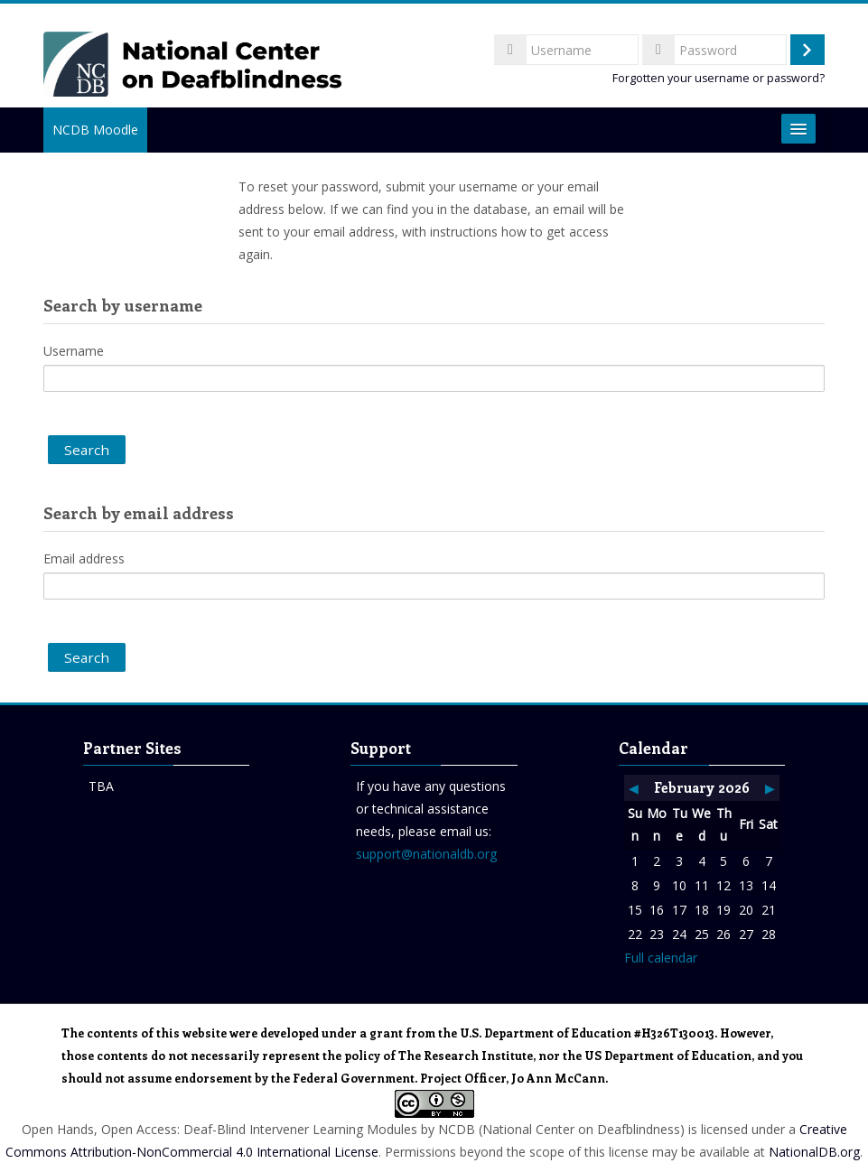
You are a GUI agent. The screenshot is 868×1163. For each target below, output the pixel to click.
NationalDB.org (814, 1151)
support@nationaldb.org (426, 853)
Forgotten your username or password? (718, 78)
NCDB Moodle (95, 129)
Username (73, 350)
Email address (84, 558)
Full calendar (660, 957)
